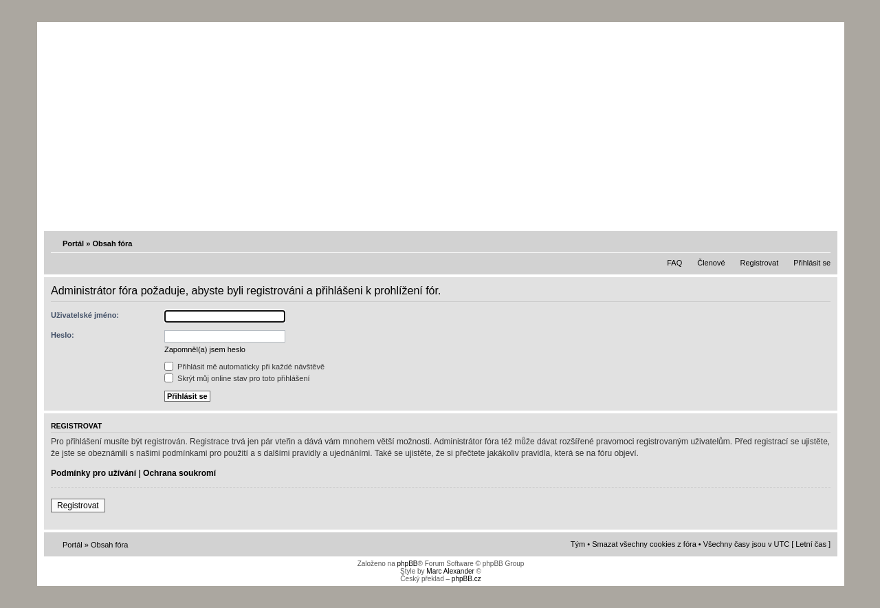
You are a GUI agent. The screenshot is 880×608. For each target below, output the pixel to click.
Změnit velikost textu (821, 243)
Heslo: (62, 335)
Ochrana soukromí (179, 473)
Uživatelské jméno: (85, 315)
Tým (578, 544)
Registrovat (759, 263)
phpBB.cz (466, 579)
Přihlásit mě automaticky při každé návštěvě (244, 366)
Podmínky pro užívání (93, 473)
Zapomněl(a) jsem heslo (204, 349)
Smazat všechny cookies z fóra (644, 544)
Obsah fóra (112, 243)
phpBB (407, 563)
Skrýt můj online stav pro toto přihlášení (237, 378)
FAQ (674, 263)
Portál (73, 243)
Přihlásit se (811, 263)
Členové (711, 263)
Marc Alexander (450, 571)
